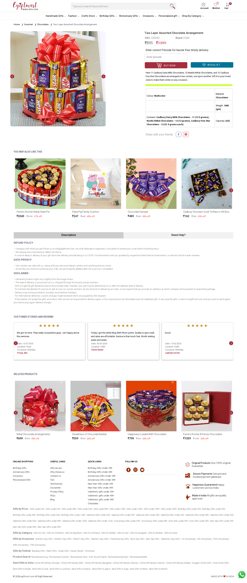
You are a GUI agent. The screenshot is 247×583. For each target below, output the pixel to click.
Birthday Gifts (107, 16)
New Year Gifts (152, 539)
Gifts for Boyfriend (73, 533)
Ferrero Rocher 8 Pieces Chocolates (202, 434)
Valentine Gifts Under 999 (49, 521)
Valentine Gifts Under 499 (197, 515)
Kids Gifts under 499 (199, 521)
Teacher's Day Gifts (100, 539)
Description (68, 235)
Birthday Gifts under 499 (24, 515)
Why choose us (57, 472)
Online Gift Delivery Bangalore (98, 563)
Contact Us (55, 476)
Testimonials (56, 483)
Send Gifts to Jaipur (101, 569)
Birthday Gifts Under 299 (100, 468)
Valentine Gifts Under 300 (147, 515)
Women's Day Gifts (44, 539)
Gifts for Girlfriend (55, 533)
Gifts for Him (39, 533)
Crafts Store (88, 16)
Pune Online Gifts (221, 563)
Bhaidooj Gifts (38, 551)
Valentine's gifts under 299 (101, 491)
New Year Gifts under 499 (24, 527)
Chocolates (43, 24)
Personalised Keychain (118, 557)
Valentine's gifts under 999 (101, 499)
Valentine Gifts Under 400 (172, 515)
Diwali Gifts (63, 551)
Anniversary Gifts (128, 16)
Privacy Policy (56, 491)
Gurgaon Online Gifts (201, 563)
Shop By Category (191, 16)
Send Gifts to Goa (40, 569)
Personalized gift (168, 16)
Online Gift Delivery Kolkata (178, 563)
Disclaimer (55, 487)
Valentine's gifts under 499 (101, 495)
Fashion (72, 16)
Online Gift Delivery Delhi (72, 563)
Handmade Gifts (54, 16)
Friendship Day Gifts (119, 539)
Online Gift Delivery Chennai (125, 563)
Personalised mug (39, 557)
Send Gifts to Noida (22, 569)
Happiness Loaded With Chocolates (147, 434)
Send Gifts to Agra (120, 569)
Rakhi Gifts (51, 551)
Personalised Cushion (59, 557)
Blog (52, 499)
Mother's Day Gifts (63, 539)
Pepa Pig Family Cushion (85, 211)
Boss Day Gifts (137, 539)
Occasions (148, 16)
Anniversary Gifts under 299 (127, 521)
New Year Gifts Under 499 (100, 487)
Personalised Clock (78, 557)
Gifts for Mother (108, 533)
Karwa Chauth (76, 551)
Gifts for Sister (170, 533)
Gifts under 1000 (117, 509)
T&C (52, 480)
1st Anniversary (188, 539)
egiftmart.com (27, 576)
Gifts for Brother (155, 533)
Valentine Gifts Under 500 (221, 515)
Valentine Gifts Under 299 (122, 515)
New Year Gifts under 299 (221, 521)
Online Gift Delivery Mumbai (47, 563)
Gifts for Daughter (138, 533)
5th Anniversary (204, 539)
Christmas (90, 551)
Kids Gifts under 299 (178, 521)
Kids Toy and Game (98, 557)
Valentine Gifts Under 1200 (100, 521)
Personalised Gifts (22, 480)
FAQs (52, 495)
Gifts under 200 (37, 509)
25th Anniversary (221, 539)
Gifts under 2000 (169, 509)
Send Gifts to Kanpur (81, 569)
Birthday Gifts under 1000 (73, 515)
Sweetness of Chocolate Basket (89, 434)
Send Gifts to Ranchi (158, 569)
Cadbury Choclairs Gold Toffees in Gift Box (206, 211)
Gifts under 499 (69, 509)
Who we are (56, 468)
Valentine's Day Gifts (170, 539)
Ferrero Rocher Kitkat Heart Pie (33, 211)
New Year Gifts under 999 (49, 527)
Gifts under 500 (85, 509)
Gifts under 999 (100, 509)
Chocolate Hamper (138, 211)
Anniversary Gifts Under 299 (101, 476)
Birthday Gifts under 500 (48, 515)
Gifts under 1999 (151, 509)
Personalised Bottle (138, 557)
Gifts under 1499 (134, 509)
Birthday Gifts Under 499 (100, 472)
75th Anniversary (38, 545)
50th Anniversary (20, 545)
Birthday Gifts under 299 (213, 509)
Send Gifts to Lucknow (60, 569)
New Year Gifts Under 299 (100, 483)
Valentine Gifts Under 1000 (74, 521)
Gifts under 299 (53, 509)
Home (17, 24)
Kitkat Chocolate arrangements (33, 434)
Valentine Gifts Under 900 (24, 521)
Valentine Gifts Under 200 (98, 515)
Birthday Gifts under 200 (189, 509)
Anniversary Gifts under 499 (154, 521)
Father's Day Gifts (81, 539)
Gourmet (28, 24)
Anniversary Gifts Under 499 (101, 480)
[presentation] (12, 76)
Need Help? (178, 235)
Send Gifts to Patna (138, 569)
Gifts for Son (123, 533)
